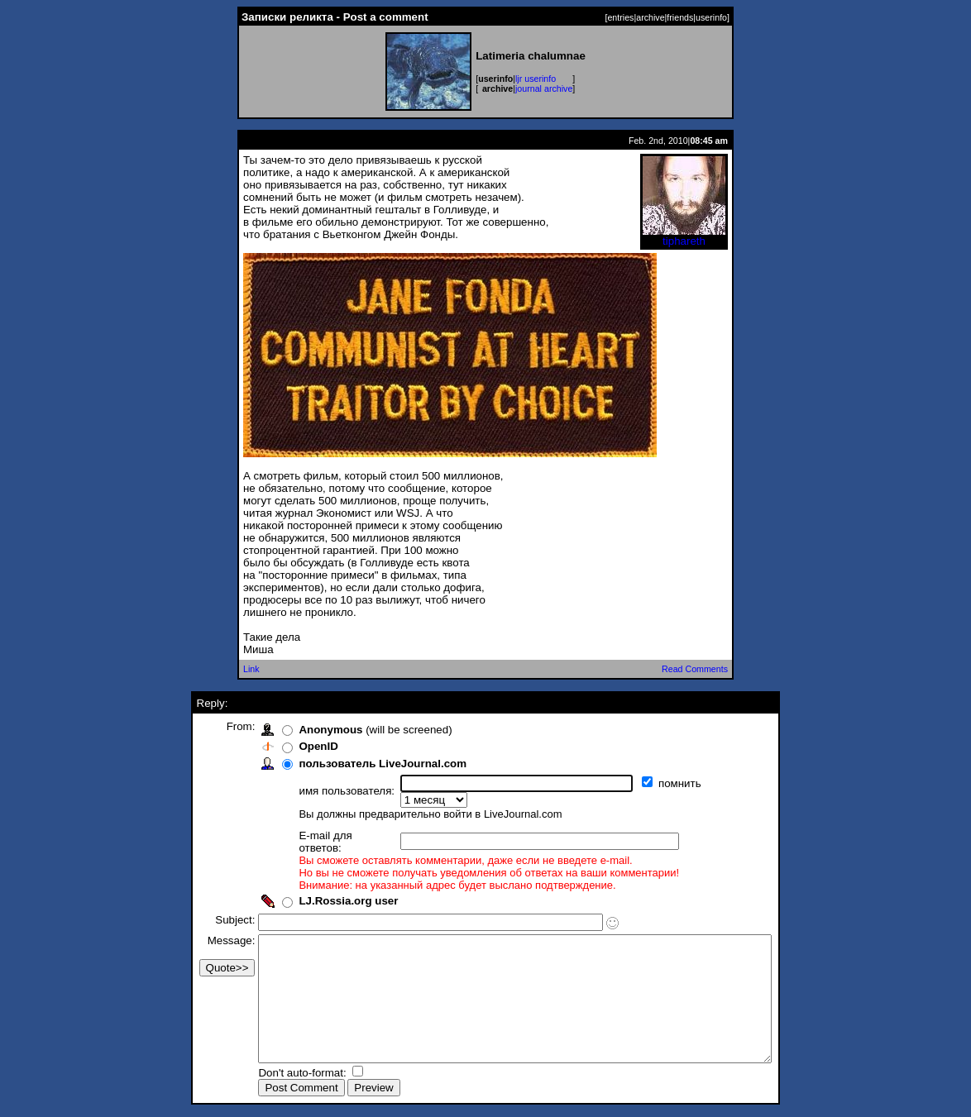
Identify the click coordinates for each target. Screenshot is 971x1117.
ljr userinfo (535, 79)
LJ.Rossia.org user (317, 877)
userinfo (711, 17)
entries (620, 17)
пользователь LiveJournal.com (352, 763)
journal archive (543, 88)
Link (251, 669)
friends (680, 17)
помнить (650, 783)
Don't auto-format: (272, 1074)
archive (650, 17)
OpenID (287, 746)
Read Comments (695, 669)
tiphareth (684, 236)
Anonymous (300, 729)
